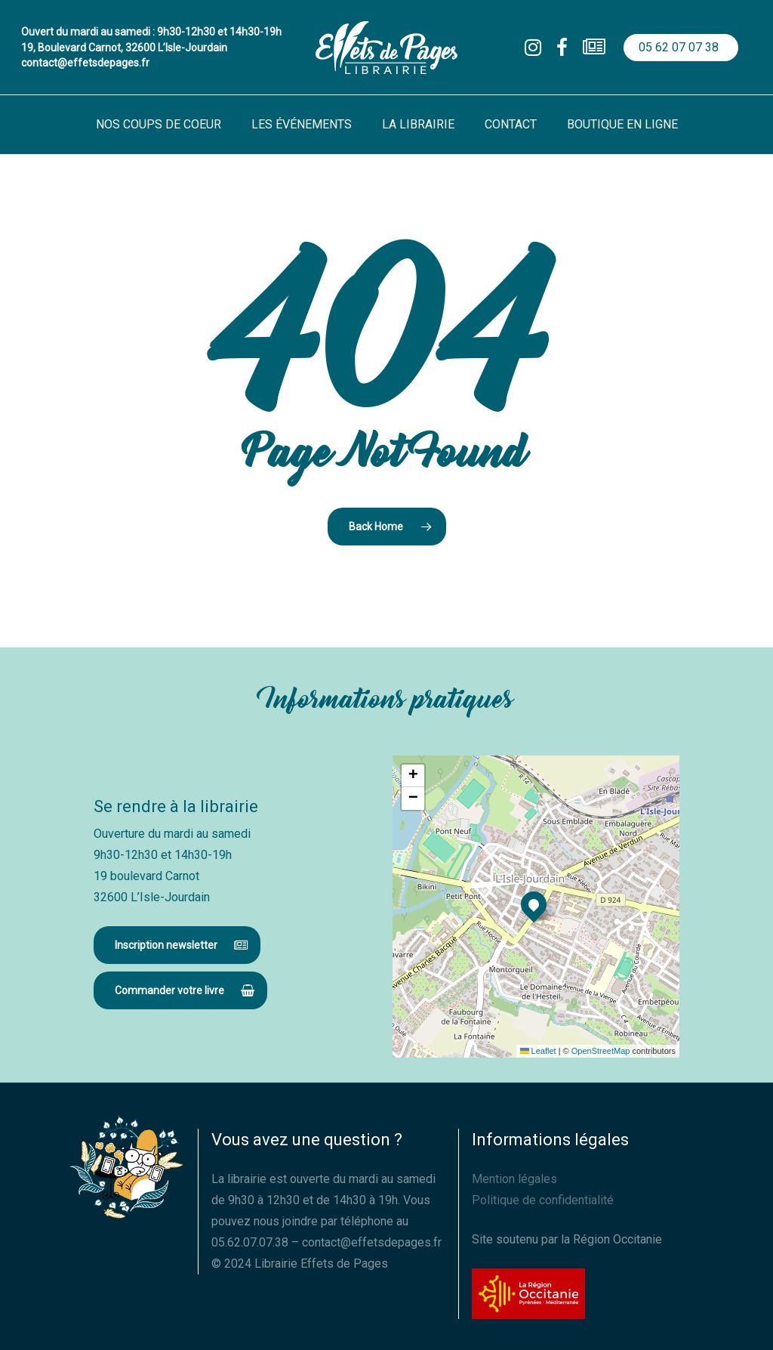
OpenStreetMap (600, 1050)
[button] (177, 945)
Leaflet (538, 1050)
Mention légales (514, 1179)
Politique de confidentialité (543, 1200)
